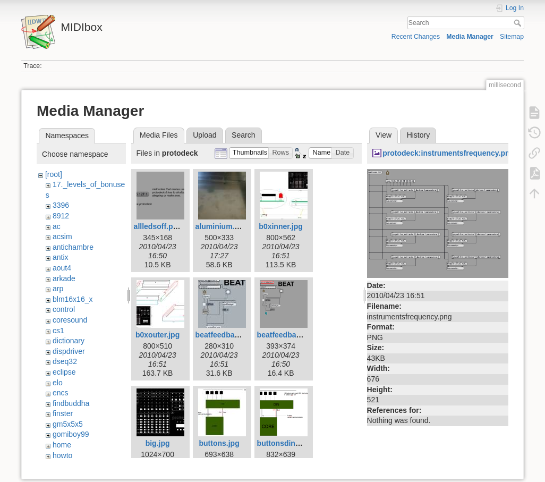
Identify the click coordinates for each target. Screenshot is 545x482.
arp (58, 288)
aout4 (62, 268)
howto (62, 455)
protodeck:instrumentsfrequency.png (448, 153)
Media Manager (469, 36)
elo (58, 382)
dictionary (68, 340)
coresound (70, 320)
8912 (61, 216)
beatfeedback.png (288, 335)
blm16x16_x (73, 299)
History (418, 135)
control (64, 309)
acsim (62, 236)
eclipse (64, 372)
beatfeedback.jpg (225, 335)
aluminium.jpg (220, 226)
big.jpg (158, 443)
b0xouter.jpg (157, 335)
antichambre (73, 247)
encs (61, 392)
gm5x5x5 (68, 424)
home (62, 445)
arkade (64, 278)
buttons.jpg (219, 443)
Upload (204, 135)
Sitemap (512, 36)
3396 (61, 205)
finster (63, 413)
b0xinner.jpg (280, 226)
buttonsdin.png (284, 443)
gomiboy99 (71, 434)
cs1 (58, 330)
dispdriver (69, 351)
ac (57, 226)
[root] (53, 174)
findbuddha (71, 403)
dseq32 (65, 361)
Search (519, 23)
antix (61, 257)
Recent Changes (415, 36)
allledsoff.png (158, 226)
